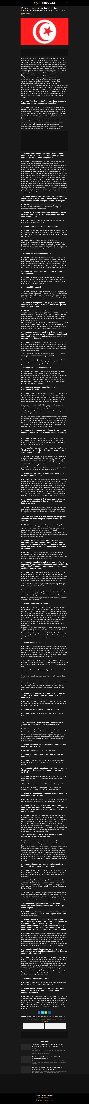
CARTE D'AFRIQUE (41, 1097)
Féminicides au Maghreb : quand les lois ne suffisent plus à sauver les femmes (47, 1068)
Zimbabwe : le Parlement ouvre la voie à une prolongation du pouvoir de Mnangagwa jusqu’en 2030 (48, 1046)
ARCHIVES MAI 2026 (40, 1100)
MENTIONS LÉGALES (49, 1099)
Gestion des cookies (49, 1100)
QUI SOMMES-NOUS (40, 1099)
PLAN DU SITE (48, 1097)
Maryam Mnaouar (25, 13)
